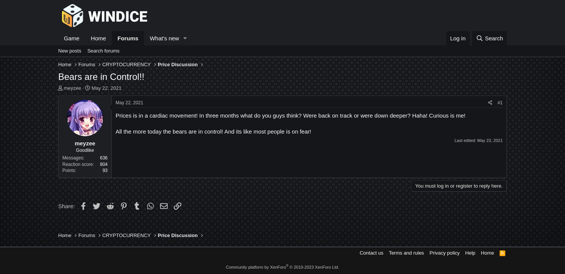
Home (98, 38)
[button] (185, 38)
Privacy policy (445, 253)
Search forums (103, 51)
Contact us (371, 253)
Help (470, 253)
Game (71, 38)
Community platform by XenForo (282, 267)
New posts (69, 51)
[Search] (489, 38)
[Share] (490, 103)
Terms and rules (406, 253)
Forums (127, 38)
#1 (500, 102)
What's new (164, 38)
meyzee (72, 88)
